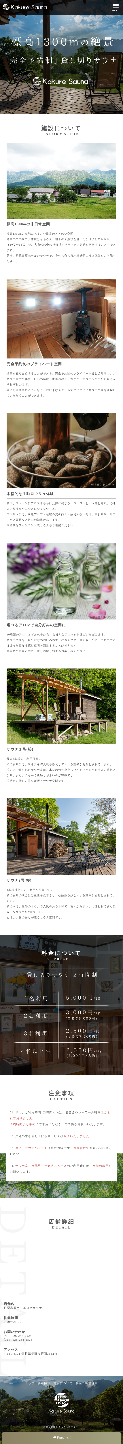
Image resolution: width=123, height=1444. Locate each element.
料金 (79, 1383)
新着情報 (44, 1383)
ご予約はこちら (61, 1437)
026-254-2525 (22, 1335)
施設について (63, 1383)
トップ (30, 1383)
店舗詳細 (91, 1383)
